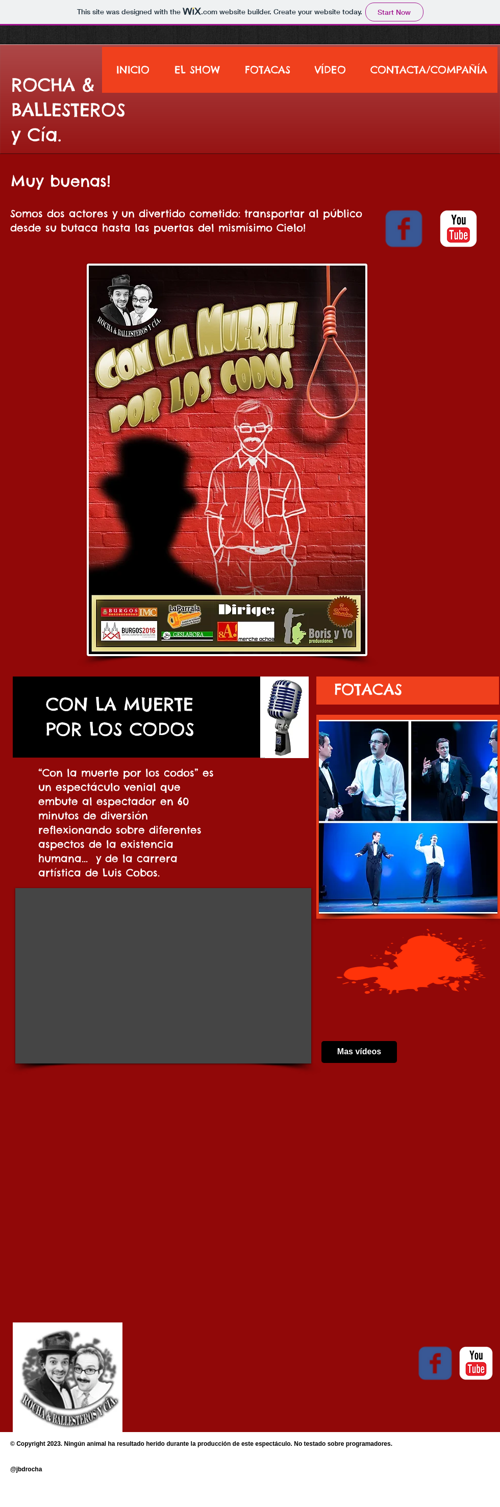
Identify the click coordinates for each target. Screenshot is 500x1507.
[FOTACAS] (368, 689)
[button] (408, 817)
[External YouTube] (163, 976)
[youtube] (458, 228)
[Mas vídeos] (359, 1052)
